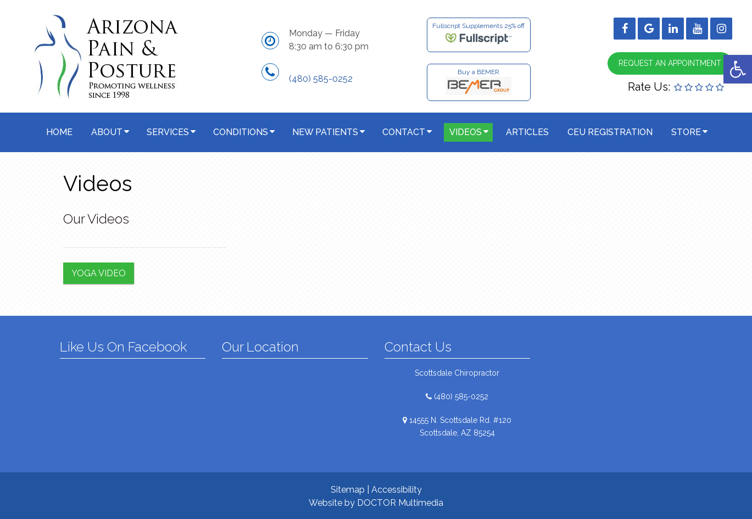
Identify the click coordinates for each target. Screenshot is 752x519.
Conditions (240, 132)
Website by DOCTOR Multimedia (376, 503)
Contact (403, 132)
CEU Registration (610, 132)
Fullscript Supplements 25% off (478, 34)
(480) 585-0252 (321, 79)
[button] (737, 69)
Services (168, 132)
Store (686, 132)
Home (59, 132)
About (106, 132)
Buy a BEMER (478, 81)
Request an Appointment (670, 63)
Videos (465, 132)
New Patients (325, 132)
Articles (527, 132)
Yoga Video (98, 273)
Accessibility (396, 489)
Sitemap (348, 489)
